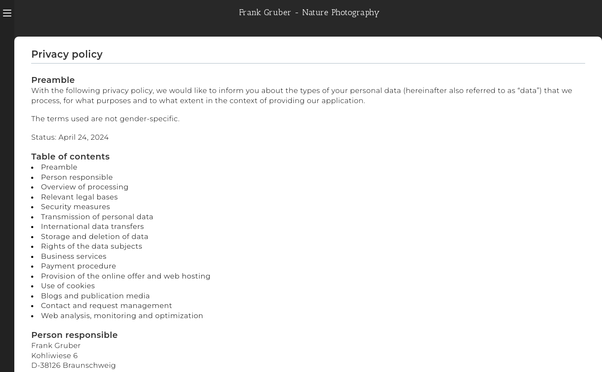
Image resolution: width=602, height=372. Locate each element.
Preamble (59, 167)
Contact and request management (106, 305)
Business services (74, 256)
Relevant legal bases (79, 197)
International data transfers (92, 226)
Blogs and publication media (95, 296)
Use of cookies (68, 286)
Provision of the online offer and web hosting (125, 276)
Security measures (75, 206)
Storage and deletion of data (94, 236)
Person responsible (77, 177)
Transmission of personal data (97, 217)
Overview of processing (85, 187)
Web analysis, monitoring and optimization (122, 315)
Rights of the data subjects (91, 246)
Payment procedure (78, 266)
